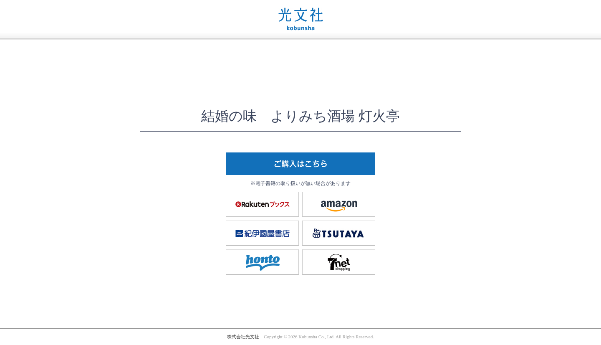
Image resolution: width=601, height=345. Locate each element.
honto (262, 262)
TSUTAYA (339, 233)
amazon (339, 204)
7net (339, 262)
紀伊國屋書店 (262, 233)
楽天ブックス (262, 204)
